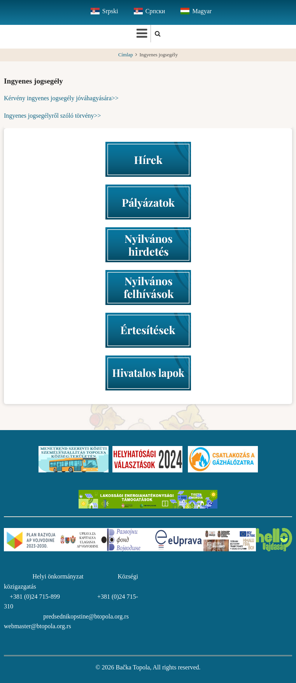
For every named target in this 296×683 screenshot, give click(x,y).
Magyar (202, 11)
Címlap (125, 54)
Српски (155, 11)
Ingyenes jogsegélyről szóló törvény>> (52, 115)
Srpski (110, 11)
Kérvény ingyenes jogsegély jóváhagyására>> (61, 98)
